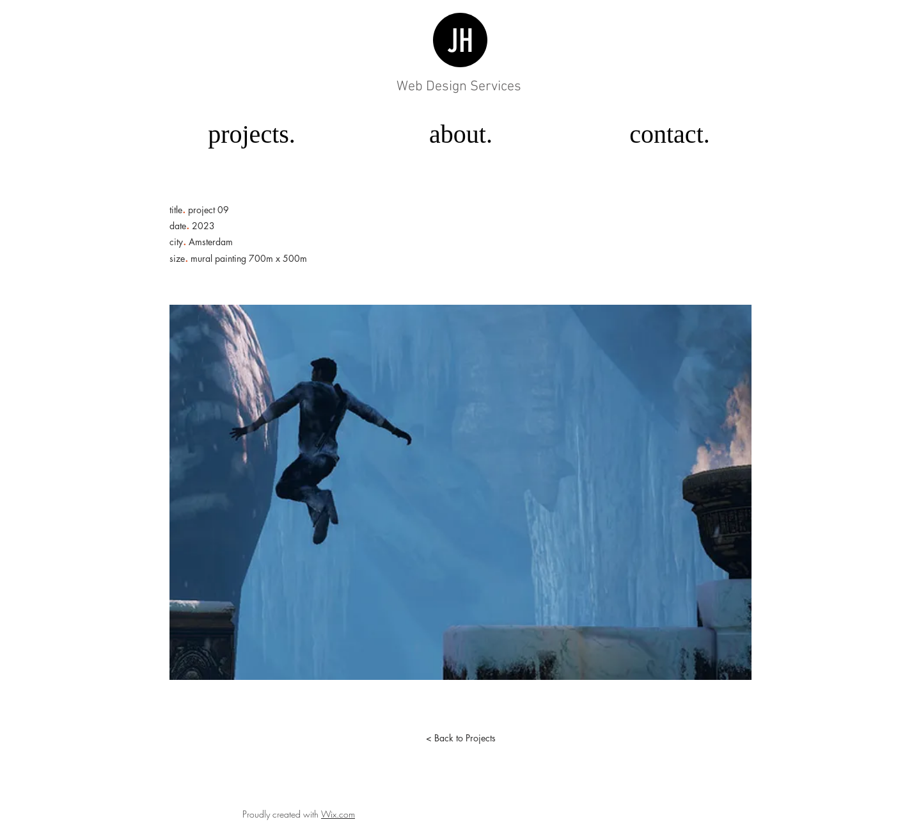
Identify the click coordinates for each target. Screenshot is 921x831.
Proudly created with (281, 814)
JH (460, 41)
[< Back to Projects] (460, 738)
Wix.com (338, 814)
